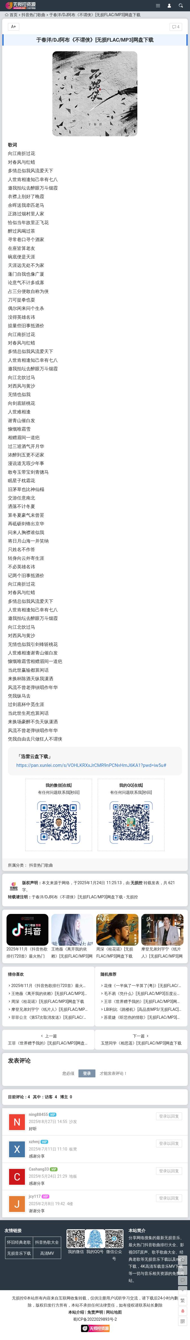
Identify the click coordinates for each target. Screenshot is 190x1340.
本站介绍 (76, 1312)
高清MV (47, 1253)
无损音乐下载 (19, 1253)
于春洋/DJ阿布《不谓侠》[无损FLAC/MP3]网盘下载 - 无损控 (85, 897)
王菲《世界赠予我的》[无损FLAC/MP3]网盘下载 (146, 1001)
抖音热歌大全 (47, 1242)
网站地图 (114, 1312)
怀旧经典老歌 (19, 1242)
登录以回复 (169, 1116)
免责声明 (95, 1312)
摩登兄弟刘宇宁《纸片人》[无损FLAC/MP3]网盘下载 (162, 956)
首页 (11, 14)
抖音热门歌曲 (33, 14)
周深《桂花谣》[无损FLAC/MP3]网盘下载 (47, 1001)
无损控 (136, 882)
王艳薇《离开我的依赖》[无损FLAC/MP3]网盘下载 (72, 956)
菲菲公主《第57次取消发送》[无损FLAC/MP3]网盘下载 (59, 1017)
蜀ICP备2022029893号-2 (95, 1319)
